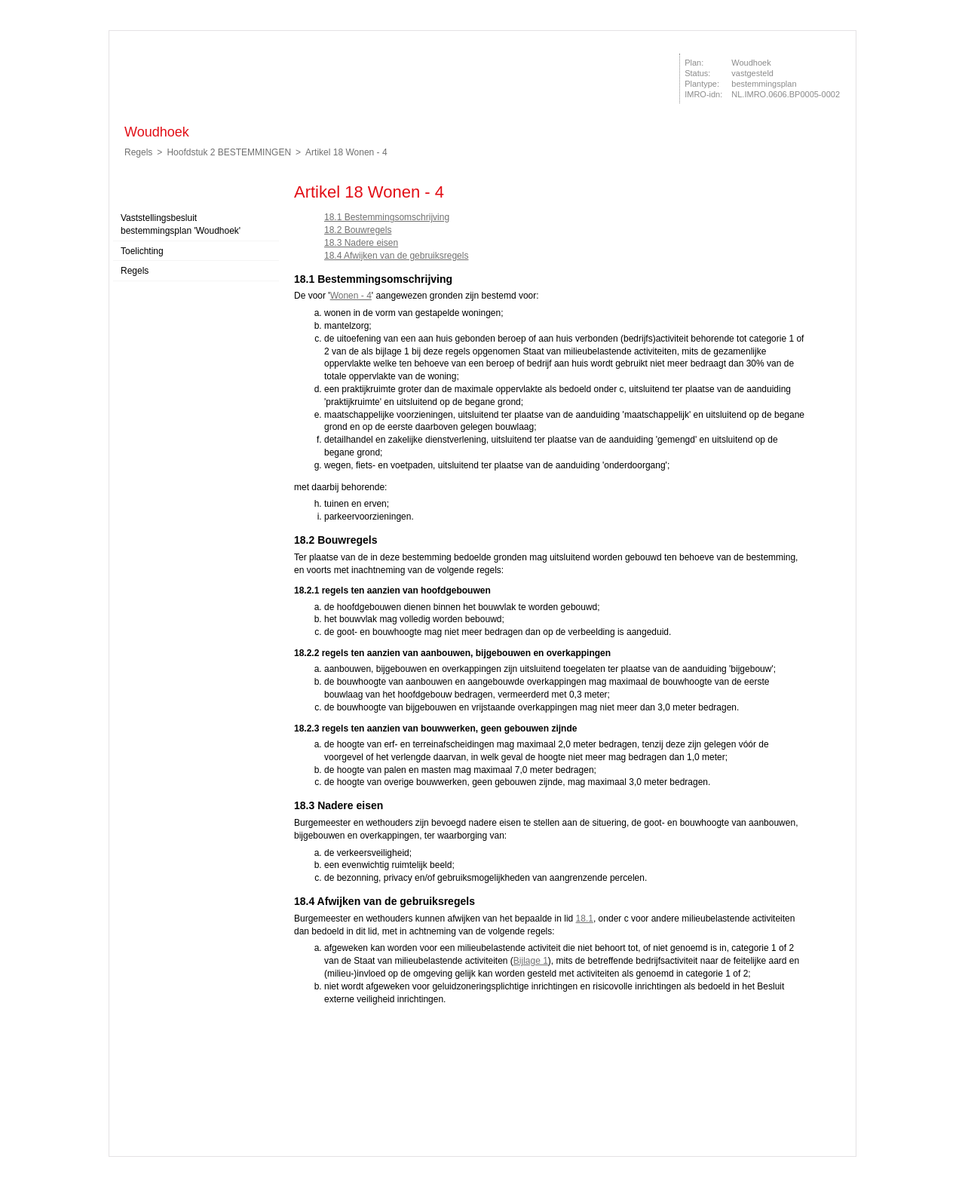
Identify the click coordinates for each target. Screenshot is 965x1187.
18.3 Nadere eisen (361, 243)
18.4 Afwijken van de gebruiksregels (396, 255)
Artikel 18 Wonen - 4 (346, 152)
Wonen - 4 (351, 295)
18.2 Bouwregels (357, 230)
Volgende (842, 265)
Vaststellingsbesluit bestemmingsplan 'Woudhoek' (180, 224)
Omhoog (842, 288)
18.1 (584, 918)
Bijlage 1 (530, 960)
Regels (138, 152)
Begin (842, 220)
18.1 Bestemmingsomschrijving (386, 217)
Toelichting (142, 251)
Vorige (842, 243)
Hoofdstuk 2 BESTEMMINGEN (229, 152)
